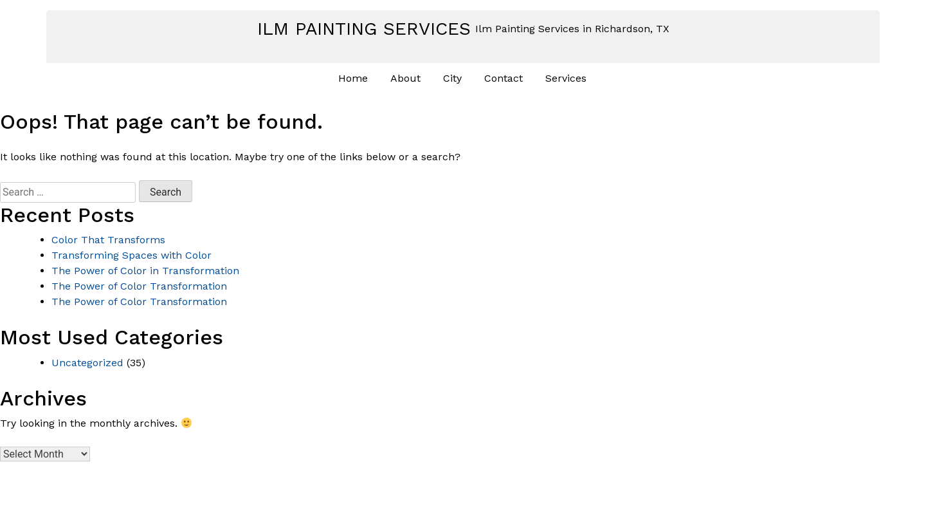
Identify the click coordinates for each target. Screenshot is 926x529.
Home (353, 78)
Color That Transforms (108, 240)
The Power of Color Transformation (139, 286)
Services (565, 78)
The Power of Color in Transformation (145, 270)
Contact (503, 78)
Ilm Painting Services (364, 28)
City (452, 78)
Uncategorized (87, 363)
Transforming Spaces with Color (131, 255)
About (405, 78)
